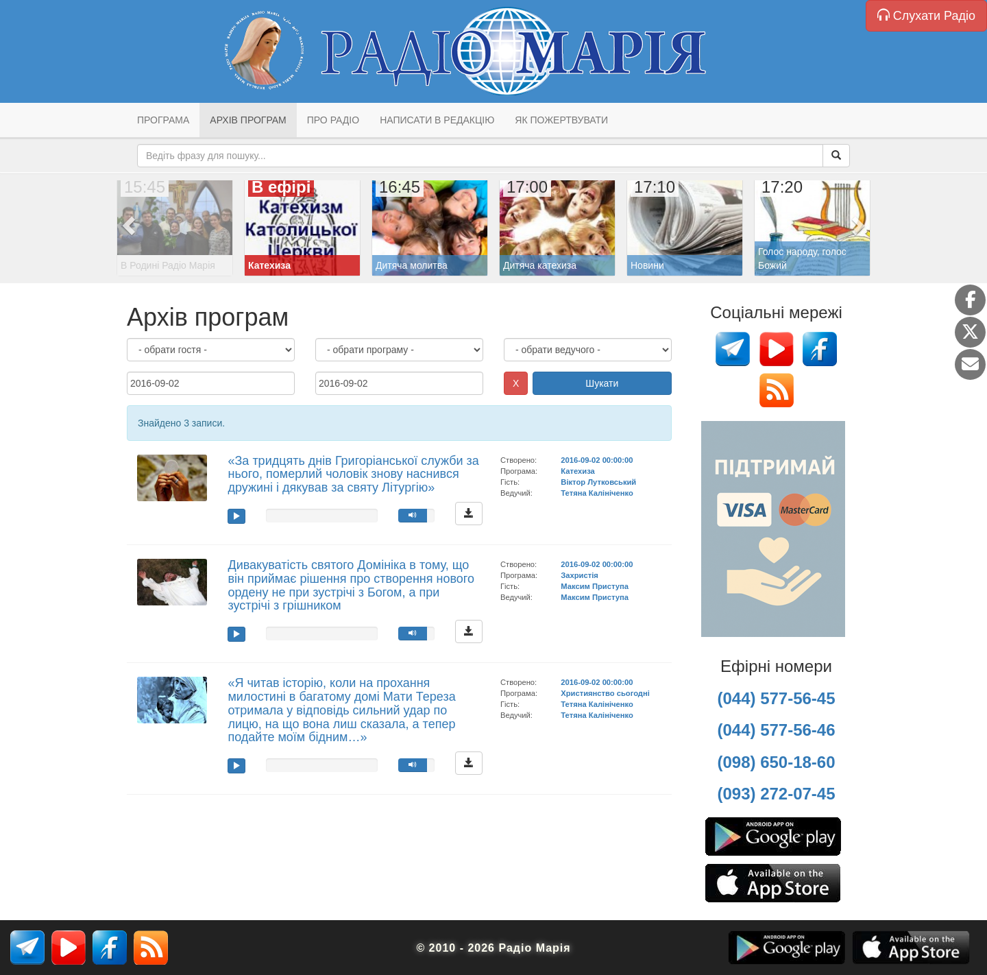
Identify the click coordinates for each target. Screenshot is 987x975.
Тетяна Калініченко (597, 493)
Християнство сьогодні (605, 693)
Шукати (601, 383)
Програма (163, 120)
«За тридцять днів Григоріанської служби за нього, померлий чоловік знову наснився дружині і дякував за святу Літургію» (353, 474)
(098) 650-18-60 (776, 762)
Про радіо (333, 120)
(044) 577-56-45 (776, 698)
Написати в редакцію (437, 120)
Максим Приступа (595, 586)
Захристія (579, 575)
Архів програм (248, 120)
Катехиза (577, 471)
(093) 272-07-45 (776, 793)
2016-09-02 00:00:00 (597, 460)
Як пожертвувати (561, 120)
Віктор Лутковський (598, 482)
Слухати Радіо (926, 15)
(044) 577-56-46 (776, 730)
